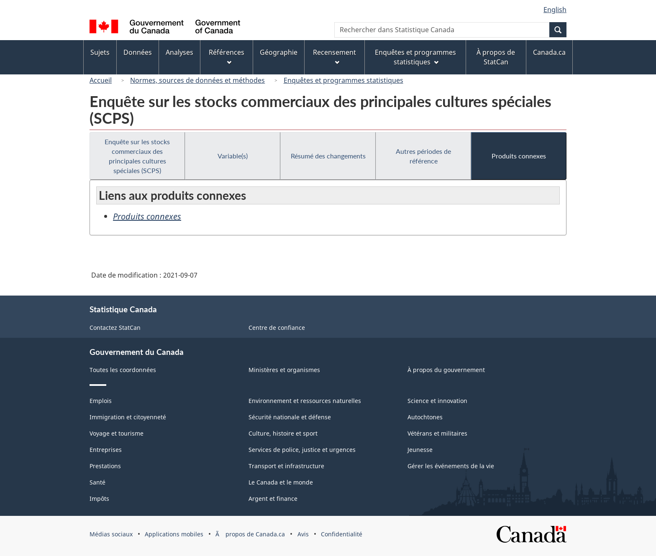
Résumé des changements (328, 156)
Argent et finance (273, 498)
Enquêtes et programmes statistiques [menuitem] (415, 57)
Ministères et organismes (284, 370)
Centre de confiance (277, 328)
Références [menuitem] (226, 56)
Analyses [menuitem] (179, 52)
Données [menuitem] (137, 52)
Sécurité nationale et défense (290, 417)
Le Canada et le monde (281, 482)
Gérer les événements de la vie (450, 466)
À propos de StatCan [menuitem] (496, 57)
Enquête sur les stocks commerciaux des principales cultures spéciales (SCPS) (137, 156)
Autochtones (425, 417)
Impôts (99, 498)
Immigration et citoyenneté (128, 417)
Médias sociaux (111, 534)
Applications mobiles (174, 534)
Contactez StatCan (115, 328)
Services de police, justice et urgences (302, 450)
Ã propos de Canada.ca (250, 534)
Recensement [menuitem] (334, 56)
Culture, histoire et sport (283, 433)
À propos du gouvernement (446, 370)
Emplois (101, 401)
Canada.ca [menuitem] (549, 52)
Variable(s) (233, 156)
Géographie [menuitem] (278, 52)
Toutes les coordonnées (123, 370)
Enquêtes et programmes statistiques (343, 80)
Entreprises (106, 450)
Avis (303, 534)
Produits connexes (519, 156)
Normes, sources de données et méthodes (197, 80)
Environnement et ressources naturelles (305, 401)
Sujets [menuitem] (100, 52)
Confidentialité (341, 534)
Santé (97, 482)
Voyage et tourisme (117, 433)
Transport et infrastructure (286, 466)
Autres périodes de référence (423, 156)
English (554, 9)
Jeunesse (420, 450)
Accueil (101, 80)
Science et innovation (437, 401)
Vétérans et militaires (437, 433)
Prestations (105, 466)
